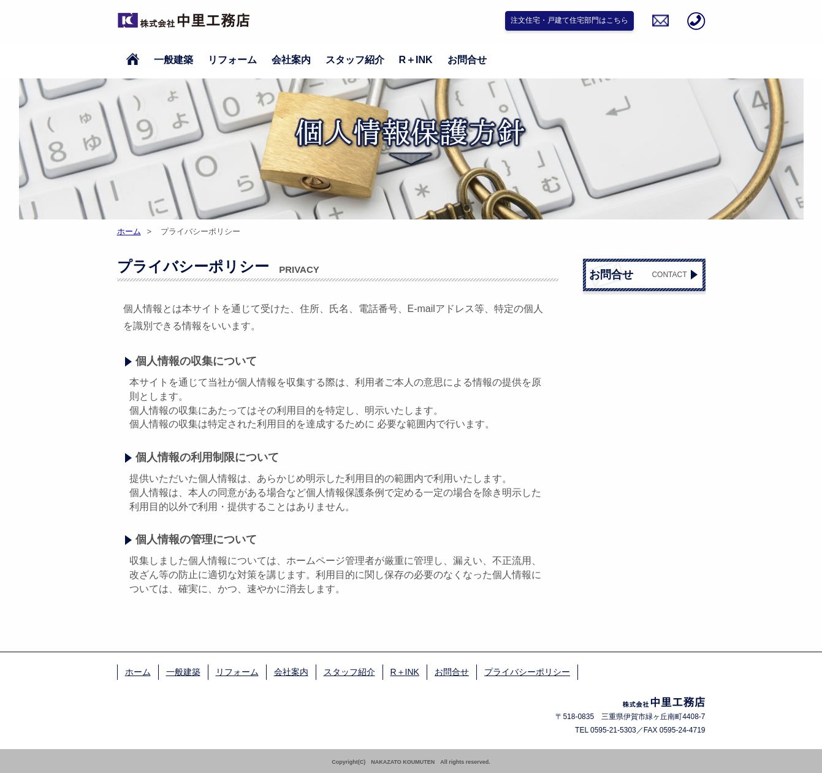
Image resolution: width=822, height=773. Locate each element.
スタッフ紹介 (354, 60)
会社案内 (291, 60)
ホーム (129, 231)
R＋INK (416, 60)
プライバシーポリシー (527, 672)
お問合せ (467, 60)
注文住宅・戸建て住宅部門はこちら (569, 20)
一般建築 (173, 60)
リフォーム (232, 60)
